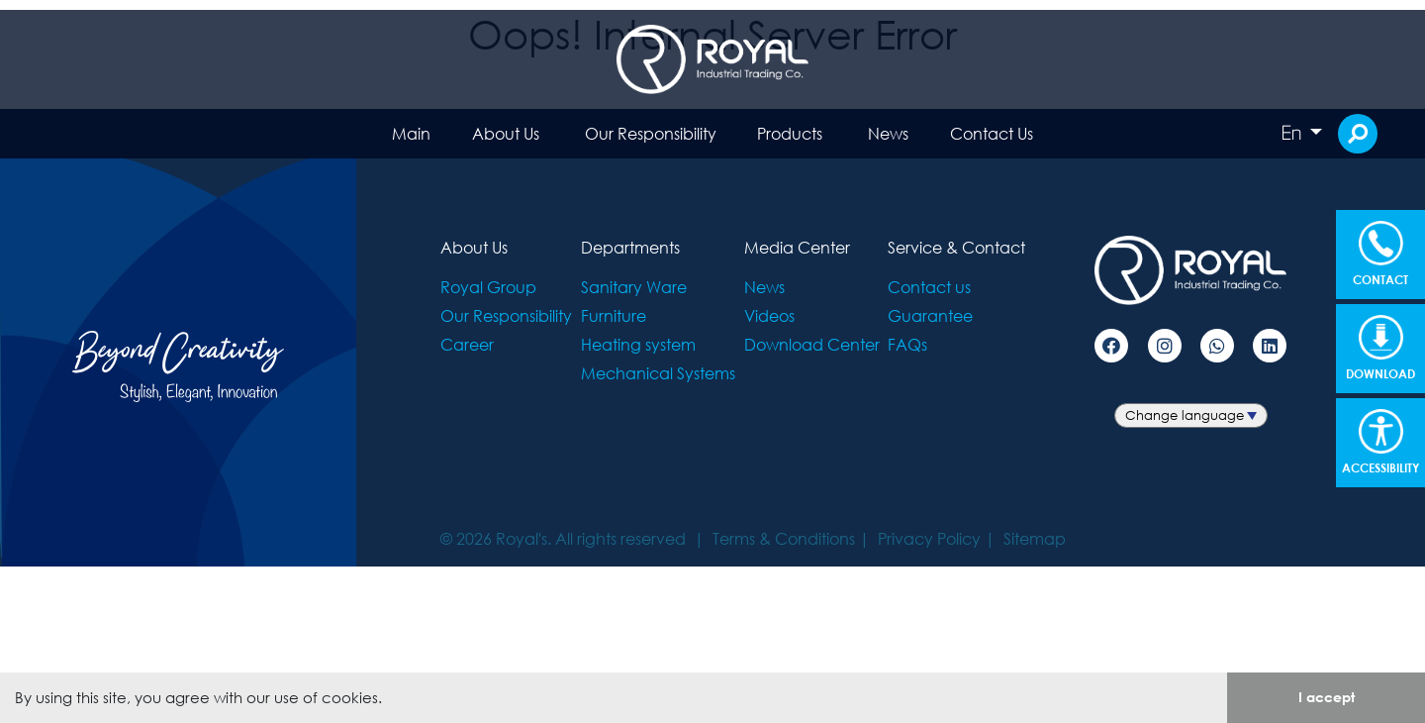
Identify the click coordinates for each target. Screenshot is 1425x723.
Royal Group (488, 286)
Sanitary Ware (634, 286)
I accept (1326, 696)
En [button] (1293, 133)
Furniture (613, 315)
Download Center (812, 344)
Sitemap (1034, 538)
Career (467, 344)
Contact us (929, 286)
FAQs (907, 344)
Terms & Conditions (783, 538)
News (888, 133)
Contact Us (991, 133)
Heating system (638, 344)
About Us (505, 133)
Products (789, 133)
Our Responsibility (650, 133)
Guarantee (930, 315)
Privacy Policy (929, 538)
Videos (769, 315)
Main (411, 133)
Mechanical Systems (658, 372)
